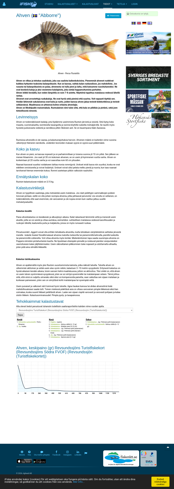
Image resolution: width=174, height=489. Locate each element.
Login (135, 4)
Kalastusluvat (90, 4)
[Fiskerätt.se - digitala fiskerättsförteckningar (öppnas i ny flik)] (121, 458)
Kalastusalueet (68, 4)
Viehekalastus (55, 324)
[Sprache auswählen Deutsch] (144, 23)
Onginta (53, 322)
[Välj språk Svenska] (133, 23)
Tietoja (122, 4)
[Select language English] (139, 23)
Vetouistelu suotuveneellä (27, 322)
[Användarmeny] (4, 4)
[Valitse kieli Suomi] (150, 23)
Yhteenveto (113, 15)
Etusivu (49, 4)
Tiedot (107, 4)
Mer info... (79, 481)
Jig (20, 326)
